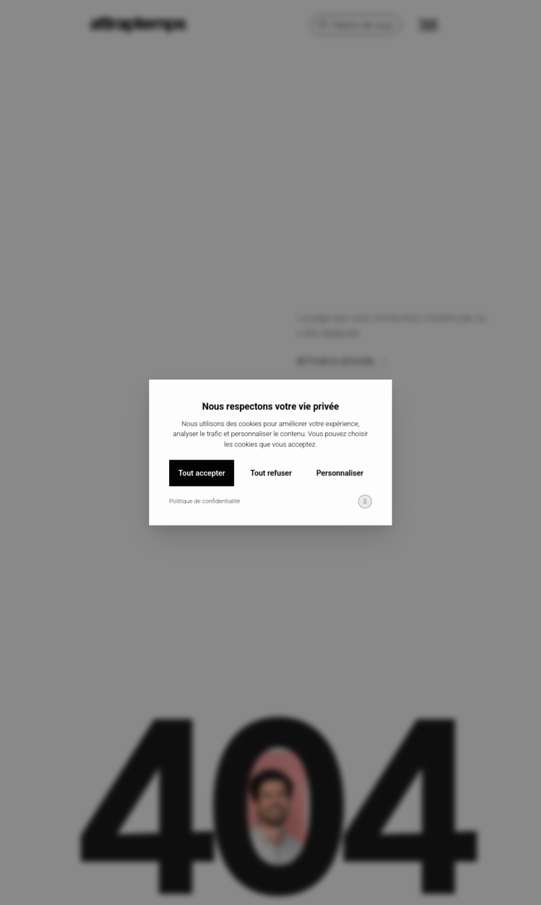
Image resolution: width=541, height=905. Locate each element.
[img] (362, 509)
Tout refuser (271, 481)
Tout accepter (203, 481)
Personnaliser (338, 481)
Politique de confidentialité (206, 508)
